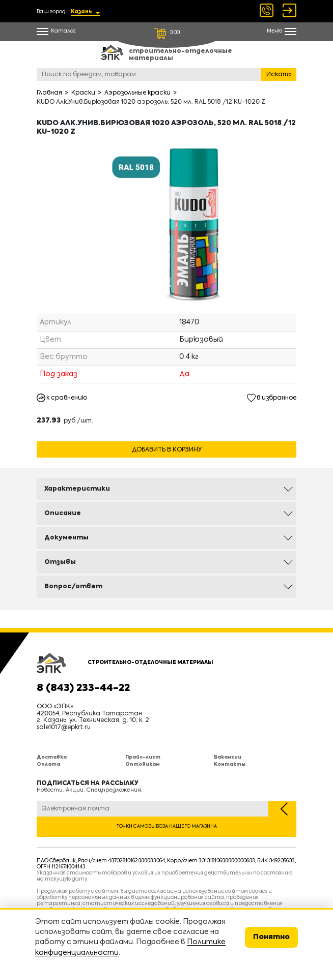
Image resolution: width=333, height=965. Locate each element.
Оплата (48, 764)
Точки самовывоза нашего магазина (167, 826)
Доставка (52, 757)
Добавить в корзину (167, 450)
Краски (83, 93)
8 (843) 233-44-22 (83, 688)
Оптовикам (142, 764)
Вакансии (227, 757)
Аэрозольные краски (137, 93)
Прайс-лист (142, 757)
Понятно (271, 937)
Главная (49, 93)
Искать (278, 75)
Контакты (229, 764)
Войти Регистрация (289, 10)
